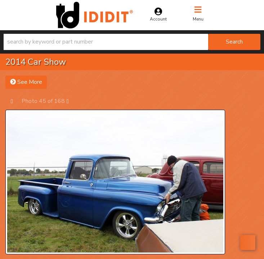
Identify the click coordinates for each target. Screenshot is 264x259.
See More (26, 82)
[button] (132, 42)
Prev (15, 100)
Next (71, 100)
